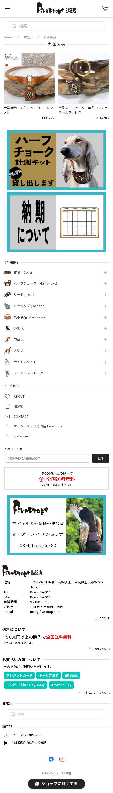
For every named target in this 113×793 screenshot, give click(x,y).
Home (8, 37)
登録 (101, 458)
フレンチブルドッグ (28, 373)
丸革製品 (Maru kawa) (30, 317)
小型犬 (19, 328)
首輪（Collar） (25, 272)
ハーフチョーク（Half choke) (35, 283)
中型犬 (19, 339)
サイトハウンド (25, 362)
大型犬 (19, 351)
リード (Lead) (24, 295)
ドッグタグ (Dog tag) (30, 306)
